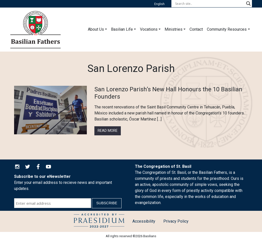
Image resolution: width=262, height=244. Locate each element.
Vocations (149, 29)
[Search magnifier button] (248, 3)
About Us (96, 29)
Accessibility (143, 221)
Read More (108, 131)
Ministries (173, 29)
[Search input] (209, 3)
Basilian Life (122, 29)
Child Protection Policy (99, 221)
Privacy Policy (176, 221)
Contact (196, 29)
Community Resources (227, 29)
